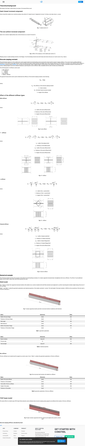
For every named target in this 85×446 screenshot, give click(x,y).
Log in (80, 1)
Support (23, 435)
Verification (5, 433)
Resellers (15, 433)
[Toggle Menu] (4, 1)
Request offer (59, 436)
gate (1, 425)
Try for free (69, 436)
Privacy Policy (5, 431)
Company (16, 428)
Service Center (24, 433)
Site (4, 428)
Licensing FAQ (5, 435)
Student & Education (7, 437)
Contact (15, 431)
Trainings (15, 437)
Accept (62, 441)
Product (23, 428)
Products (23, 431)
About (15, 435)
